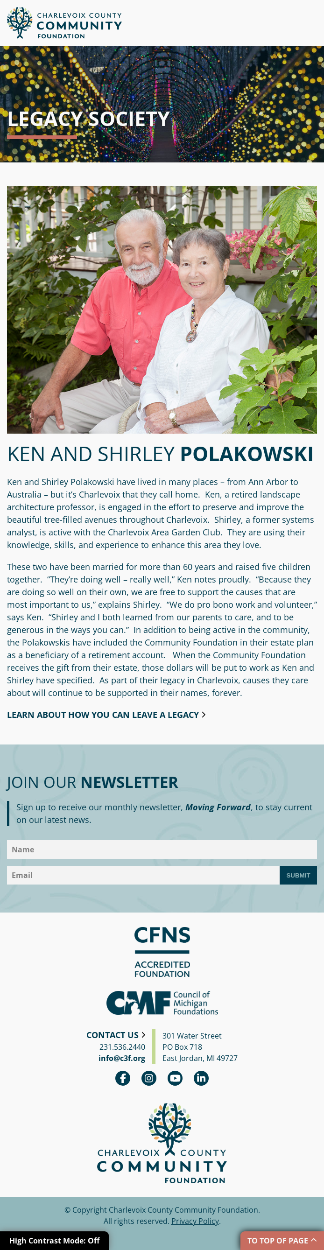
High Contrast (54, 1241)
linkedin (201, 1078)
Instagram (148, 1078)
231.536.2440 (122, 1047)
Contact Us (112, 1034)
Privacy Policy (195, 1221)
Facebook (122, 1078)
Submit (298, 875)
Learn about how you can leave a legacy (103, 714)
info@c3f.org (122, 1058)
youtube (175, 1078)
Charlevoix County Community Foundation (64, 23)
